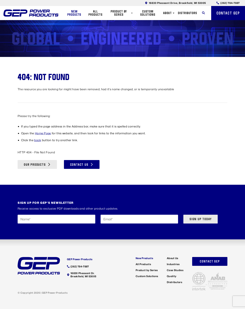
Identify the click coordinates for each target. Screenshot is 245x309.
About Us (172, 258)
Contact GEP (228, 13)
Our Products (37, 164)
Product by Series (121, 13)
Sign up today (201, 219)
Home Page (43, 133)
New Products (74, 13)
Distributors (187, 13)
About (169, 13)
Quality (171, 276)
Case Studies (175, 270)
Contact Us (81, 164)
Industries (173, 264)
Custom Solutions (147, 13)
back (37, 140)
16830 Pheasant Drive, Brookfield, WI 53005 (175, 3)
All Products (95, 13)
